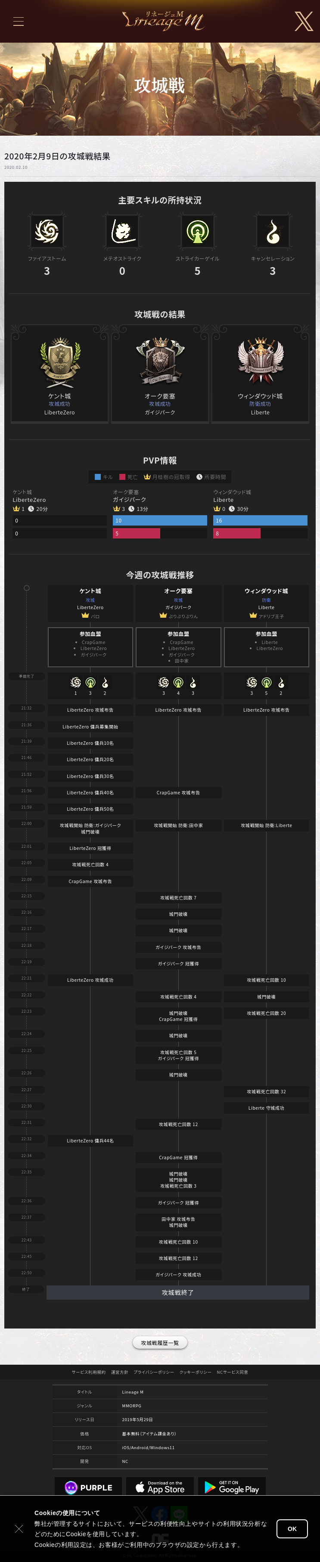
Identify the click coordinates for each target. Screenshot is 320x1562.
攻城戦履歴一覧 (160, 1342)
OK (292, 1528)
